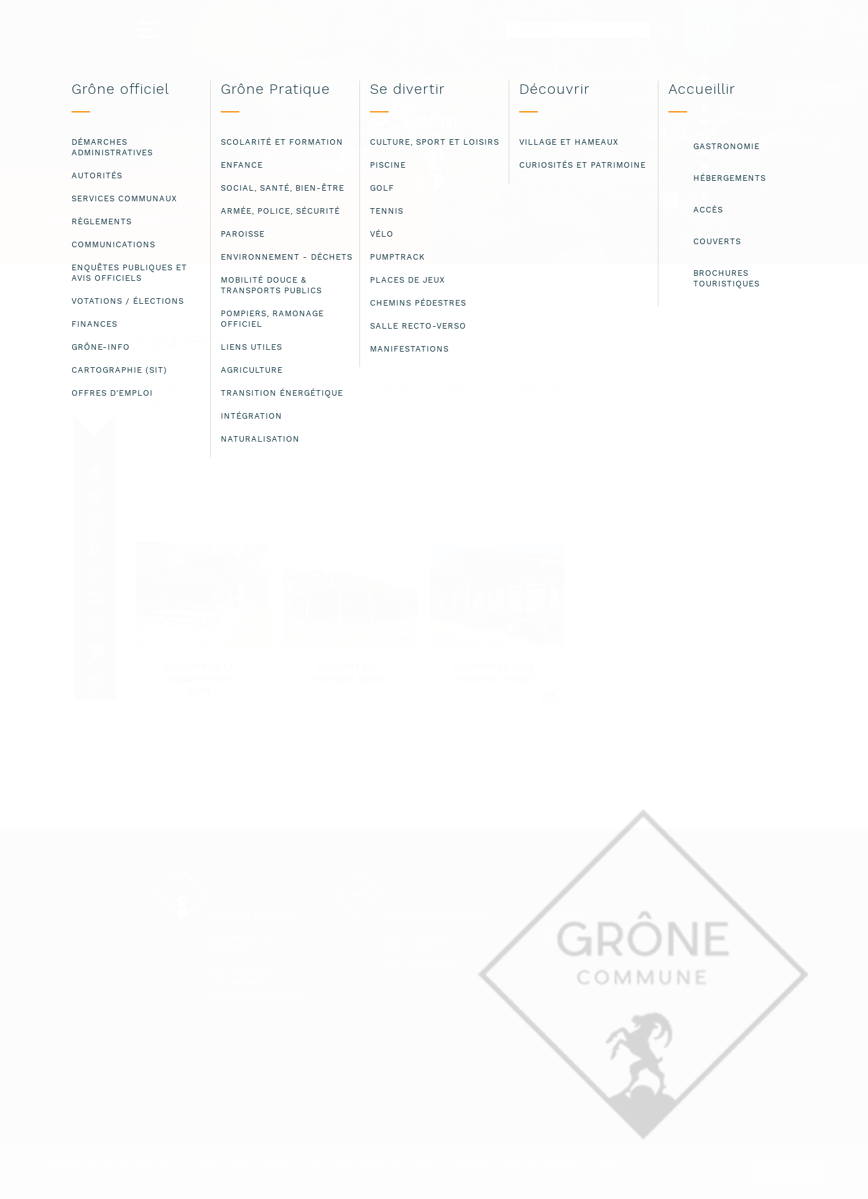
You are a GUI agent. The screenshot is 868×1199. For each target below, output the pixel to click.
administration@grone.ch (256, 995)
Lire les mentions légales (94, 1179)
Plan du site (573, 944)
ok (788, 1171)
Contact (563, 917)
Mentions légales (587, 930)
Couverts (212, 277)
